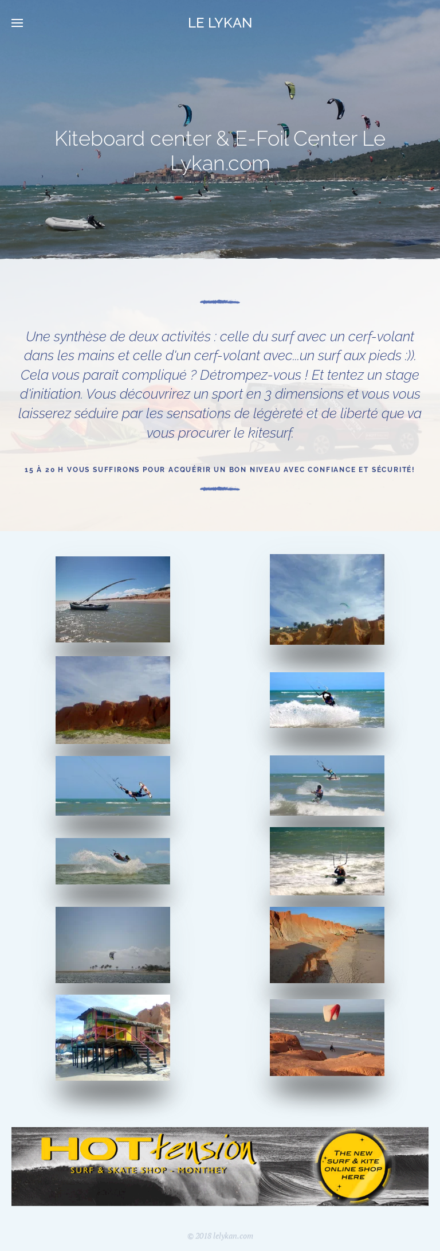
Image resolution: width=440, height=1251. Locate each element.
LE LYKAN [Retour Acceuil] (220, 22)
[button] (17, 23)
